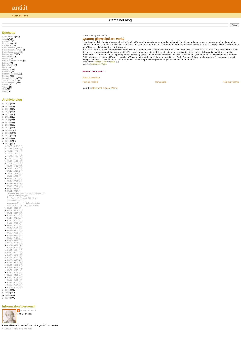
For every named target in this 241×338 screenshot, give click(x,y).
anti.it (19, 7)
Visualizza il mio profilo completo (17, 329)
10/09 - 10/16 (13, 173)
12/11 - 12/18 (13, 151)
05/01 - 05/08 (13, 245)
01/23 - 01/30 (13, 280)
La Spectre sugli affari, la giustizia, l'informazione (26, 193)
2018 (7, 125)
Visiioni (5, 85)
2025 (7, 106)
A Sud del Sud (8, 37)
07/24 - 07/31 (13, 215)
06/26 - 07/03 (13, 225)
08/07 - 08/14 (13, 211)
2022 (7, 114)
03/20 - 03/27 (13, 260)
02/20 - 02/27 (13, 270)
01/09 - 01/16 (13, 285)
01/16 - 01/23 (13, 282)
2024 (7, 109)
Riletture (6, 76)
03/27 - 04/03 (13, 258)
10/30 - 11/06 (13, 166)
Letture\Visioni (8, 65)
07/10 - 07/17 (13, 220)
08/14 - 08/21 (13, 208)
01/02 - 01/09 (13, 287)
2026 (7, 103)
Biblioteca (6, 43)
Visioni (5, 87)
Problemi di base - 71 (15, 201)
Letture (5, 63)
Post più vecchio (231, 82)
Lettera (5, 58)
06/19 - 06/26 (13, 228)
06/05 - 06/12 (13, 233)
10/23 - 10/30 (13, 168)
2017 (7, 127)
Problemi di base (9, 74)
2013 (7, 138)
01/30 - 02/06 (13, 277)
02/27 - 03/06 (13, 268)
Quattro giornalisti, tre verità (17, 196)
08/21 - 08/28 (13, 191)
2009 (7, 293)
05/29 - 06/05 (13, 235)
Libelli (4, 67)
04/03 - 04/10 (13, 255)
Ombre (104, 64)
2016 (7, 130)
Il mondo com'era (9, 52)
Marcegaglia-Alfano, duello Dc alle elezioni (23, 203)
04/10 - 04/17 (13, 253)
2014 (7, 136)
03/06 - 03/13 (13, 265)
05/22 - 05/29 (13, 238)
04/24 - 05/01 (13, 248)
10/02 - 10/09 (13, 176)
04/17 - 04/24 (13, 250)
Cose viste (6, 45)
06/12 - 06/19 (13, 230)
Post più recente (90, 82)
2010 (7, 290)
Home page (160, 82)
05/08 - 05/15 (13, 243)
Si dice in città (8, 80)
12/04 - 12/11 (13, 154)
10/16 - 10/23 (13, 171)
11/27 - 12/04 (13, 156)
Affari (4, 39)
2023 (7, 112)
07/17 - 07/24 (13, 218)
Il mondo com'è (8, 47)
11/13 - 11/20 (13, 161)
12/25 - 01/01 (13, 146)
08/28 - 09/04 (13, 188)
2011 (7, 144)
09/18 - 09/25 (13, 181)
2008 (7, 295)
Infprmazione (8, 56)
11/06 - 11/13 (13, 164)
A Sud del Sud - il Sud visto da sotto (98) (22, 205)
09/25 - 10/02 (13, 178)
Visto (4, 91)
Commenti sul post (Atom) (104, 88)
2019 (7, 122)
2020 (7, 119)
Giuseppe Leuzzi (28, 310)
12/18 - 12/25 (13, 149)
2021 (7, 117)
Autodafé (6, 41)
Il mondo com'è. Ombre (12, 50)
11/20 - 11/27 (13, 159)
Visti (4, 89)
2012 (7, 141)
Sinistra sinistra (8, 82)
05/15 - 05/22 (13, 240)
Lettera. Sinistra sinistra (12, 61)
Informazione (95, 64)
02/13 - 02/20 (13, 272)
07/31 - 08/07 (13, 213)
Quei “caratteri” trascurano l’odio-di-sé (21, 198)
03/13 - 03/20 (13, 263)
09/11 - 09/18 (13, 183)
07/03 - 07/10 (13, 223)
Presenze (6, 71)
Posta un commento (91, 77)
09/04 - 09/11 (13, 186)
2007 (7, 298)
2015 (7, 133)
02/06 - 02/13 (13, 275)
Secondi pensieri (9, 78)
